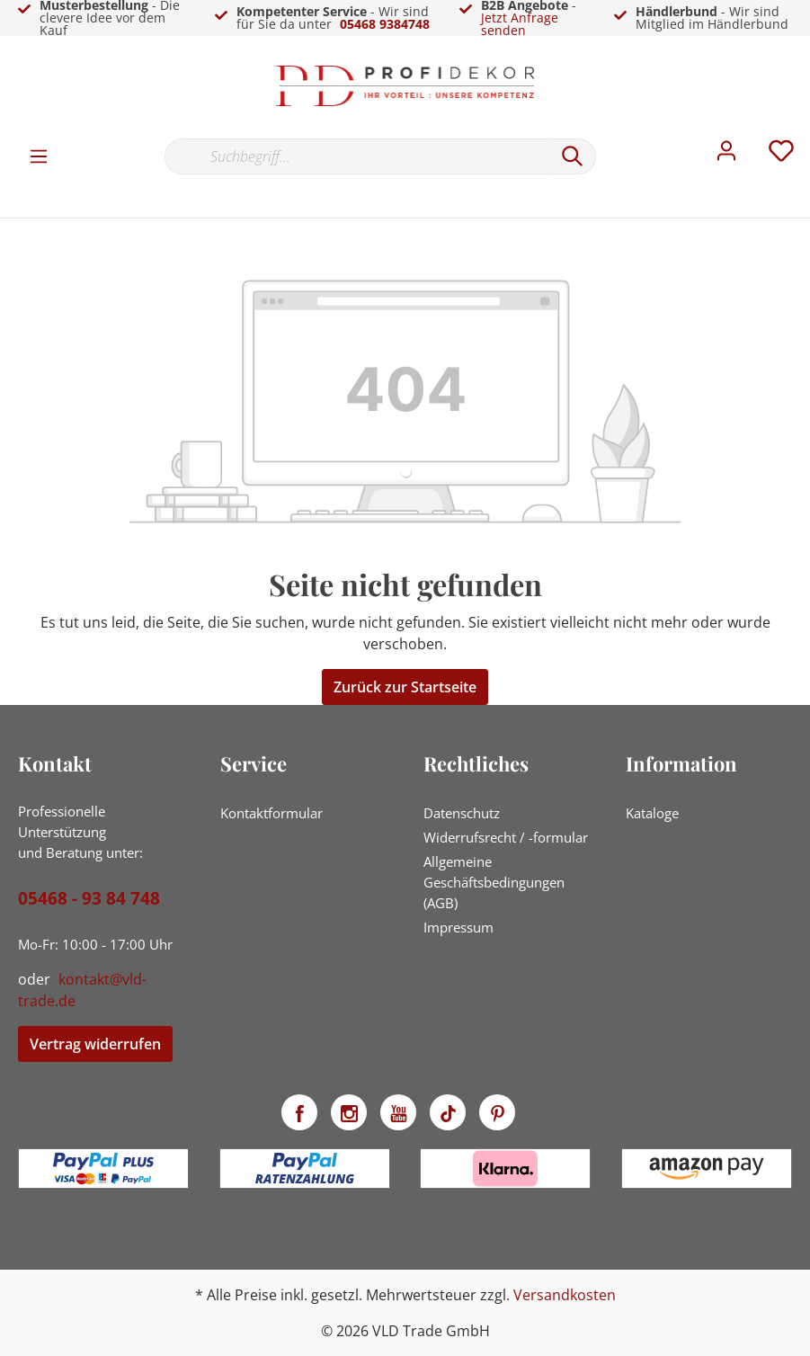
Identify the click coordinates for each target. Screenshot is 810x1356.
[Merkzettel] (781, 155)
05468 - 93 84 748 (89, 898)
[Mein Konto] (726, 155)
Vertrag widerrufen (95, 1044)
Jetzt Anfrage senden (519, 24)
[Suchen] (572, 156)
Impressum (458, 927)
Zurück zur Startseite (405, 687)
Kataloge (652, 813)
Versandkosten (564, 1295)
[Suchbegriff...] (357, 156)
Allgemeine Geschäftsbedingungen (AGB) (494, 882)
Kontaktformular (271, 813)
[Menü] (38, 155)
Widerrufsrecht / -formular (505, 837)
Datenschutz (461, 813)
